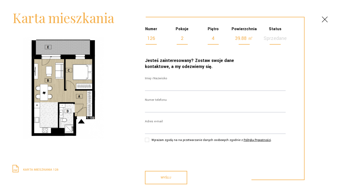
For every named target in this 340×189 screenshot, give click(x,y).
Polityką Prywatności (257, 140)
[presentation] (185, 155)
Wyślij (166, 177)
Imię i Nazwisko (156, 78)
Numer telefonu (156, 100)
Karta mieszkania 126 (35, 170)
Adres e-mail (154, 121)
